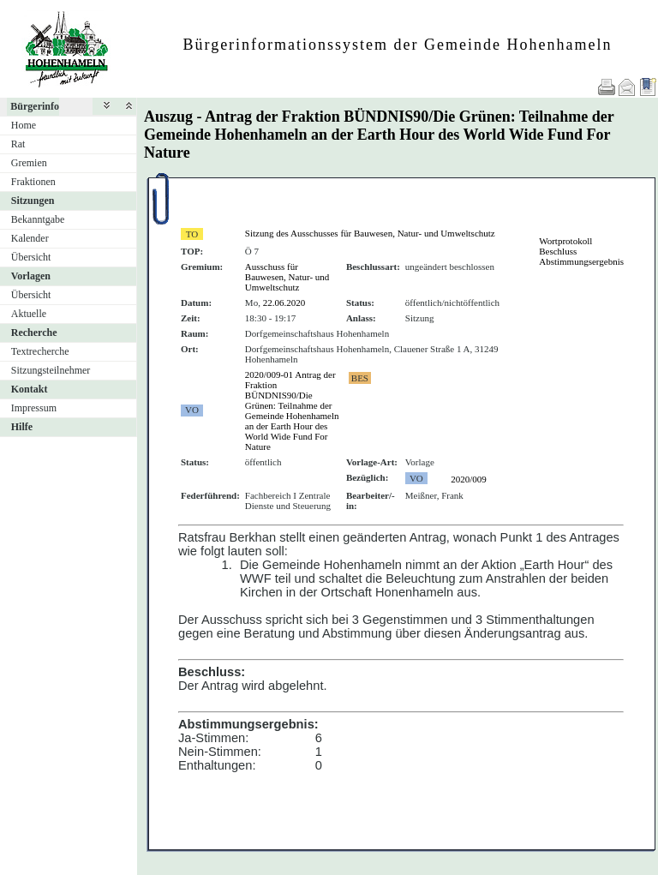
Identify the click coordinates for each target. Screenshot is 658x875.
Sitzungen (33, 201)
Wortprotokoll (565, 241)
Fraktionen (33, 182)
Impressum (34, 408)
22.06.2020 (284, 302)
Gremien (29, 163)
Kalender (30, 238)
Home (23, 125)
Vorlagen (31, 276)
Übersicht (31, 257)
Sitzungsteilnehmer (51, 370)
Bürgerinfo (34, 106)
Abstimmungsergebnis (581, 261)
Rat (18, 144)
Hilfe (22, 427)
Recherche (34, 333)
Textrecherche (40, 351)
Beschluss (558, 251)
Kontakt (29, 389)
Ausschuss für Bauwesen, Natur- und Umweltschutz (287, 276)
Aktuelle (28, 314)
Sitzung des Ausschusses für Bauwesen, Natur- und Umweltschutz (370, 233)
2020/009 (469, 479)
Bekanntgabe (38, 219)
